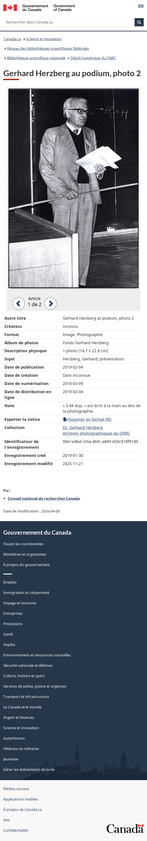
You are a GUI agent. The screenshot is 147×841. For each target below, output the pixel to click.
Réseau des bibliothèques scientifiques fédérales (48, 48)
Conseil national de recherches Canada (44, 498)
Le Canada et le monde (22, 707)
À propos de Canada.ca (22, 809)
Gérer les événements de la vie (29, 769)
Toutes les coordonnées (23, 543)
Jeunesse (10, 759)
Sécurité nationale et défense (27, 665)
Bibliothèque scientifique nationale (36, 58)
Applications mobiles (20, 799)
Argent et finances (18, 717)
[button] (17, 303)
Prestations (13, 623)
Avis (6, 820)
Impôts (9, 644)
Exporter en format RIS (87, 419)
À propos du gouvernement (26, 564)
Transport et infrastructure (26, 696)
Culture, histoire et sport (24, 675)
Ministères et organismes (24, 554)
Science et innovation (44, 39)
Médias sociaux (16, 788)
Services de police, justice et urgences (35, 686)
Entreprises (13, 613)
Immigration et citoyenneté (26, 592)
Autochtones (14, 738)
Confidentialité (15, 830)
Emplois (10, 582)
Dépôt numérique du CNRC (93, 58)
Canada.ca (12, 39)
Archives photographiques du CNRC (96, 433)
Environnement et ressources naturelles (37, 655)
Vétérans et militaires (21, 748)
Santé (8, 634)
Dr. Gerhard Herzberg (83, 427)
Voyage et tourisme (19, 603)
